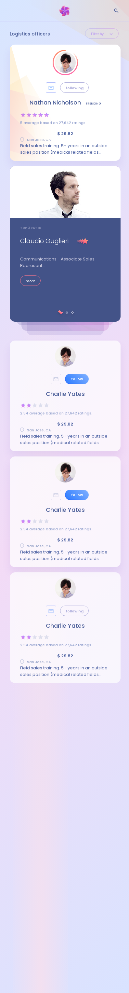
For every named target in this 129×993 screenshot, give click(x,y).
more (30, 281)
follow (77, 379)
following (75, 88)
